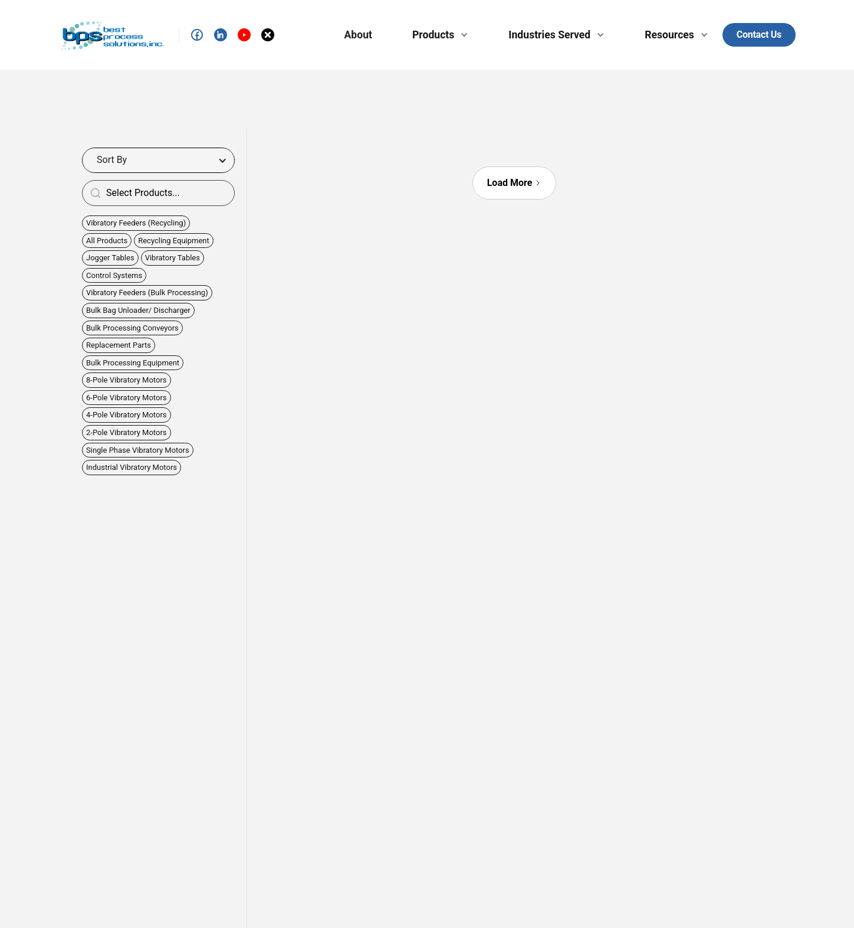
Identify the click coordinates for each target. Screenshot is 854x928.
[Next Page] (514, 183)
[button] (435, 35)
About (358, 35)
